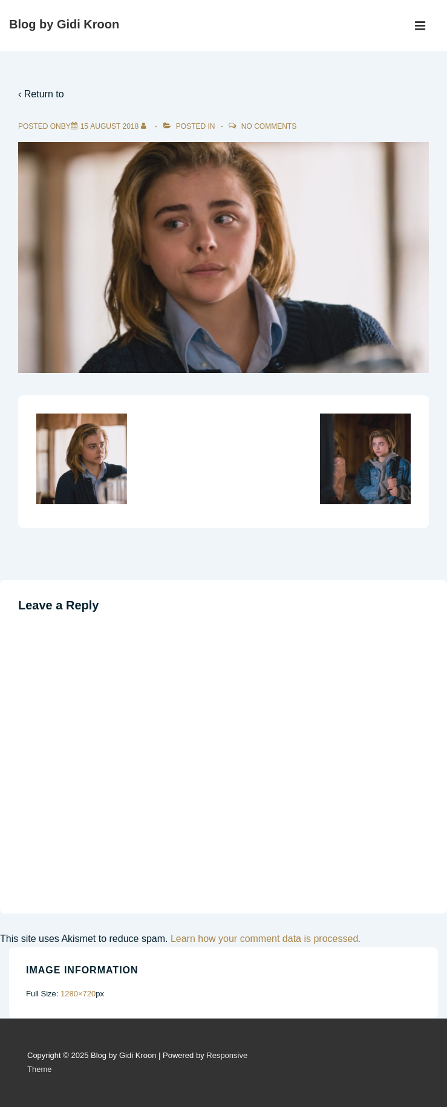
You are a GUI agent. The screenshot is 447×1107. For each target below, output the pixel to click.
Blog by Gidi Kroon (64, 24)
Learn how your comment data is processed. (266, 938)
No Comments (268, 126)
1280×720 (78, 993)
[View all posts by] (146, 126)
